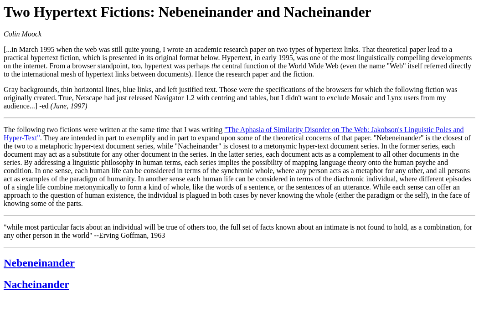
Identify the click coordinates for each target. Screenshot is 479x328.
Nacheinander (36, 284)
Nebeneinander (39, 263)
